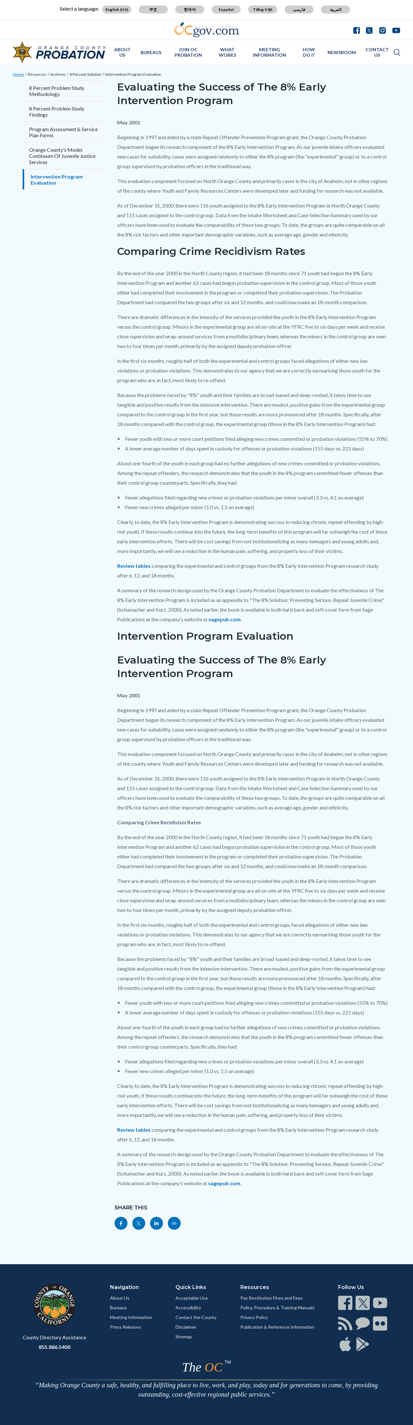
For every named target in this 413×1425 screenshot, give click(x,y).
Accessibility (188, 1307)
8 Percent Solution (85, 74)
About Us (122, 52)
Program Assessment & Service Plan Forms (63, 132)
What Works (227, 52)
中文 (153, 9)
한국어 (190, 9)
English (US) (117, 9)
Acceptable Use (192, 1298)
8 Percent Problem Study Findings (56, 111)
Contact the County (196, 1317)
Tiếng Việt (263, 9)
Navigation (124, 1287)
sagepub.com (224, 619)
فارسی (299, 9)
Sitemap (184, 1336)
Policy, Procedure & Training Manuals (277, 1307)
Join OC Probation (188, 52)
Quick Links (191, 1287)
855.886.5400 (54, 1347)
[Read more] (206, 29)
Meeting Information (131, 1317)
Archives (58, 74)
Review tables (134, 566)
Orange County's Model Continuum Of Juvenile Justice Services (62, 156)
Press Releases (125, 1327)
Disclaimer (186, 1327)
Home (18, 74)
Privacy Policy (254, 1317)
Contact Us (377, 52)
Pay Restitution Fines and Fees (271, 1298)
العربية (336, 9)
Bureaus (151, 52)
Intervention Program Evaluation (133, 74)
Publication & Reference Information (277, 1327)
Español (226, 9)
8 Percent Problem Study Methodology (56, 91)
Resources (37, 74)
